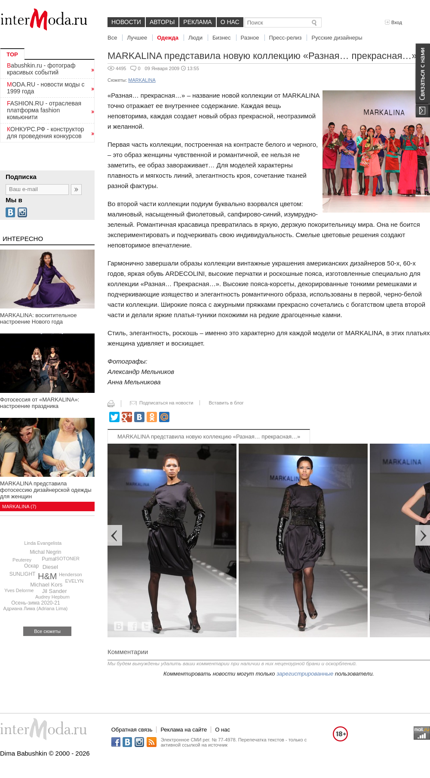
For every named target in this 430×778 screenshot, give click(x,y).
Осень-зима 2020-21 (35, 603)
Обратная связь (132, 729)
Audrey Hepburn (52, 596)
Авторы (162, 22)
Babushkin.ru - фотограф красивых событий (41, 69)
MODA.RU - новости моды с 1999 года (46, 88)
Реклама (197, 22)
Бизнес (221, 37)
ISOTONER (67, 558)
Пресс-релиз (285, 37)
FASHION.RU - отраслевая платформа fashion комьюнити (44, 110)
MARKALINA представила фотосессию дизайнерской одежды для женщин (46, 490)
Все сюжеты (47, 631)
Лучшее (137, 37)
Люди (195, 37)
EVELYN (74, 581)
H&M (47, 576)
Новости (126, 22)
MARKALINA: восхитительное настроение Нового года (38, 318)
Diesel (50, 567)
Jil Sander (54, 591)
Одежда (167, 37)
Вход (393, 22)
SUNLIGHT (22, 574)
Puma (48, 559)
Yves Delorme (19, 590)
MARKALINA (142, 80)
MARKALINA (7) (19, 506)
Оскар (31, 566)
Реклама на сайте (183, 729)
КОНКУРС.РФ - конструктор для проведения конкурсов (45, 132)
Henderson (70, 574)
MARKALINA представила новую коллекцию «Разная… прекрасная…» (208, 436)
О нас (230, 22)
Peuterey (21, 559)
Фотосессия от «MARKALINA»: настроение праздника (39, 402)
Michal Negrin (45, 552)
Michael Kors (46, 584)
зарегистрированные (304, 673)
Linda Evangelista (42, 543)
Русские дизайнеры (336, 37)
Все (112, 37)
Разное (250, 37)
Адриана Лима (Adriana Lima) (35, 608)
